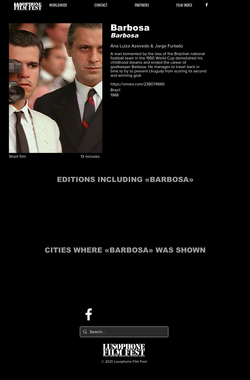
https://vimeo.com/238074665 (137, 84)
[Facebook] (206, 4)
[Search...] (123, 332)
